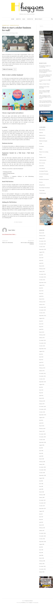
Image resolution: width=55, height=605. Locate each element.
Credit (40, 143)
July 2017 (41, 514)
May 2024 (41, 293)
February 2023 (42, 334)
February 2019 (42, 461)
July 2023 (41, 321)
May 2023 (41, 326)
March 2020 (41, 425)
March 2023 (41, 332)
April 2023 (41, 329)
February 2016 (42, 560)
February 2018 (42, 494)
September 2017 (42, 508)
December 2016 (42, 533)
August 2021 (41, 384)
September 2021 (42, 381)
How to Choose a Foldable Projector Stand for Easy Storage (44, 92)
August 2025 (41, 252)
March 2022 (41, 365)
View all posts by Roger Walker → (9, 234)
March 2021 (41, 398)
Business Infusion (29, 600)
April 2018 (41, 489)
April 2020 (41, 423)
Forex (40, 154)
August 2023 (41, 318)
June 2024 (41, 290)
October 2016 (42, 538)
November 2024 (42, 277)
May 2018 (41, 486)
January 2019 (41, 464)
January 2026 (42, 238)
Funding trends (42, 157)
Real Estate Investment (44, 179)
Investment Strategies (44, 173)
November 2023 (42, 310)
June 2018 (41, 483)
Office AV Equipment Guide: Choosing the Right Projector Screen (45, 97)
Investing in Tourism (43, 171)
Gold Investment (42, 160)
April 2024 (41, 296)
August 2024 (41, 285)
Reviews (41, 182)
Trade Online (42, 190)
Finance (40, 149)
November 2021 (42, 376)
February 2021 (42, 401)
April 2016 (41, 555)
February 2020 (42, 428)
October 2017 (42, 505)
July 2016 (41, 547)
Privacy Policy (38, 19)
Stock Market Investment (44, 187)
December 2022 (42, 340)
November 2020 (42, 409)
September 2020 (42, 414)
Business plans (5, 25)
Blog (24, 19)
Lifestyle (41, 176)
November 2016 (42, 536)
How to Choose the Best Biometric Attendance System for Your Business (45, 71)
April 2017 (41, 522)
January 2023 (42, 337)
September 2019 (42, 442)
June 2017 (41, 516)
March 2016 (41, 558)
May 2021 (41, 392)
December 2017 (42, 500)
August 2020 (41, 417)
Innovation (41, 165)
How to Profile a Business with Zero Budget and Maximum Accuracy (45, 76)
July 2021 (41, 387)
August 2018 (41, 478)
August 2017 (41, 511)
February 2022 (42, 367)
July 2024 (41, 288)
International (42, 168)
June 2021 (41, 390)
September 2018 (42, 475)
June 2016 (41, 549)
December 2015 (42, 566)
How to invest (42, 162)
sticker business (18, 222)
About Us (18, 19)
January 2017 (41, 530)
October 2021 (42, 378)
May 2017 (41, 519)
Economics (41, 146)
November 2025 (42, 243)
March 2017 (41, 525)
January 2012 (41, 571)
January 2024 (42, 304)
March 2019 (41, 458)
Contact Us (30, 19)
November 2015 (42, 569)
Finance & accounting (43, 151)
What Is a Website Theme (44, 83)
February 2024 (42, 301)
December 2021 (42, 373)
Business (41, 132)
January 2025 (41, 271)
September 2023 (42, 315)
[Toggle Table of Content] (14, 69)
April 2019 (41, 456)
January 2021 (41, 403)
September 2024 (42, 282)
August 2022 (41, 351)
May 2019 (41, 453)
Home (12, 19)
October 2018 (42, 472)
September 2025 (42, 249)
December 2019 (42, 434)
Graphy (30, 602)
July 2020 (41, 420)
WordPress (23, 602)
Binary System (42, 129)
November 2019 (42, 436)
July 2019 (41, 447)
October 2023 (42, 312)
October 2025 (42, 246)
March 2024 (41, 299)
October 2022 (42, 345)
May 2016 (41, 552)
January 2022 (42, 370)
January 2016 (41, 563)
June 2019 (41, 450)
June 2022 (41, 356)
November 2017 (42, 503)
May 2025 (41, 260)
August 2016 (41, 544)
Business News (42, 135)
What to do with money (7, 242)
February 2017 (42, 527)
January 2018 (41, 497)
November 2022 (42, 343)
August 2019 (41, 445)
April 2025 (41, 263)
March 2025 (41, 265)
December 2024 (42, 274)
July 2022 (41, 354)
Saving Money (42, 184)
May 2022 (41, 359)
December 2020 (42, 406)
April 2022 (41, 362)
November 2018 (42, 469)
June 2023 (41, 323)
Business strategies (14, 25)
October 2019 (42, 439)
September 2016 (42, 541)
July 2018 (41, 480)
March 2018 (41, 491)
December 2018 (42, 467)
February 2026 (42, 235)
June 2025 (41, 257)
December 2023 (42, 307)
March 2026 (41, 232)
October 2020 (42, 412)
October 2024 (42, 279)
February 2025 (42, 268)
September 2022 (42, 348)
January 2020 (42, 431)
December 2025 (42, 241)
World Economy (42, 193)
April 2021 (41, 395)
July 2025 (41, 254)
